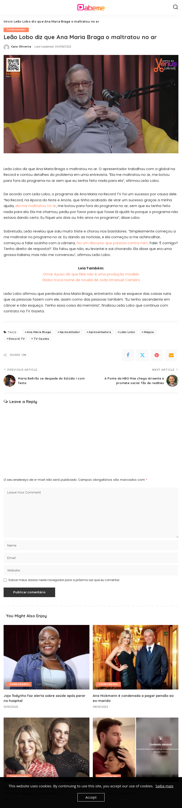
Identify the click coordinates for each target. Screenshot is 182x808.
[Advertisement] (91, 440)
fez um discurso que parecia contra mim (112, 243)
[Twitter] (142, 355)
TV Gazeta (41, 338)
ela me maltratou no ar (35, 206)
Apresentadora (100, 332)
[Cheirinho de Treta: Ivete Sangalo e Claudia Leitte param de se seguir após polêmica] (46, 750)
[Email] (171, 355)
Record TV (17, 338)
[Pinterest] (157, 355)
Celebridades (16, 29)
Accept (91, 797)
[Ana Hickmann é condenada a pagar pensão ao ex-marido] (136, 657)
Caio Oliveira (21, 46)
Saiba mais (164, 786)
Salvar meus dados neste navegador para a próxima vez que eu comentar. (64, 580)
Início (8, 21)
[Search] (175, 7)
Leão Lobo (127, 332)
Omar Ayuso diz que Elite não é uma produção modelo (91, 274)
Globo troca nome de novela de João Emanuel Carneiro (91, 280)
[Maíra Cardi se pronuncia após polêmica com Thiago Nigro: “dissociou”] (136, 750)
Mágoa (149, 332)
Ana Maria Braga (39, 332)
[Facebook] (128, 355)
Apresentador (70, 332)
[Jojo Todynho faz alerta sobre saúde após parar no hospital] (46, 657)
